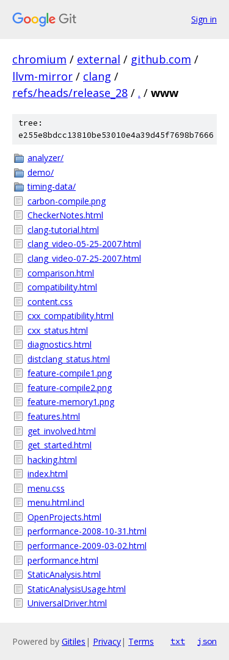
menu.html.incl (55, 502)
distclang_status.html (68, 359)
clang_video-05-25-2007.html (84, 243)
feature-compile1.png (69, 373)
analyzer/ (45, 157)
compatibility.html (62, 287)
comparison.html (60, 273)
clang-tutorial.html (63, 229)
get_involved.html (61, 431)
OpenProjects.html (64, 517)
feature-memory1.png (70, 401)
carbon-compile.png (66, 201)
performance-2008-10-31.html (87, 531)
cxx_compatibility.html (70, 315)
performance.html (62, 560)
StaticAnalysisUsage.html (76, 589)
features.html (53, 416)
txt (177, 641)
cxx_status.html (57, 330)
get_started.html (59, 445)
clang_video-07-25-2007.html (84, 258)
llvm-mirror (42, 76)
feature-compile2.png (69, 387)
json (207, 641)
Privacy (107, 641)
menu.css (46, 488)
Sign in (204, 19)
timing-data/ (51, 186)
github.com (161, 59)
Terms (141, 641)
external (98, 59)
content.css (50, 301)
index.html (47, 473)
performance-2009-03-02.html (87, 545)
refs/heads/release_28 (70, 92)
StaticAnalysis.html (64, 574)
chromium (39, 59)
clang (97, 76)
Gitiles (73, 641)
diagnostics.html (59, 344)
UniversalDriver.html (67, 603)
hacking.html (52, 459)
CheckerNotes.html (65, 215)
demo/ (40, 172)
